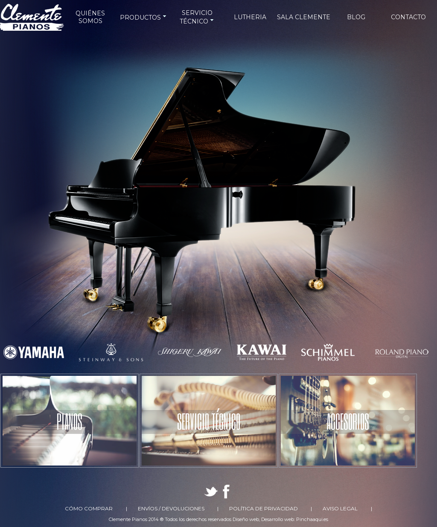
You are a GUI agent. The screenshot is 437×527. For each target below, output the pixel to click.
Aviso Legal (340, 508)
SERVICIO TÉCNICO (208, 420)
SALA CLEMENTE (303, 17)
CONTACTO (408, 17)
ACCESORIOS (347, 420)
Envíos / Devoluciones (171, 508)
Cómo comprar (89, 508)
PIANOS (69, 420)
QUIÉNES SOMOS (90, 17)
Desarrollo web (277, 519)
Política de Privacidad (263, 508)
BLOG (356, 17)
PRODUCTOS (144, 17)
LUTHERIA (250, 17)
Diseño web (246, 519)
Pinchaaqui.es (312, 519)
